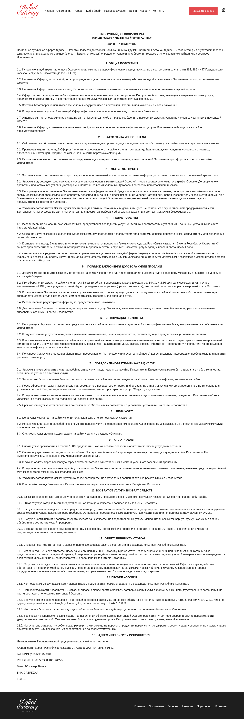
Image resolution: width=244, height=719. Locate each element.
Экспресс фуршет (115, 10)
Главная (49, 10)
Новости (145, 10)
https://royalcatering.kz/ (107, 153)
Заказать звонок (203, 10)
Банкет (132, 10)
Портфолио (204, 706)
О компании (63, 10)
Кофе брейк (93, 10)
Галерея (173, 706)
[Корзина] (224, 10)
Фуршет (79, 10)
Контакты (158, 10)
